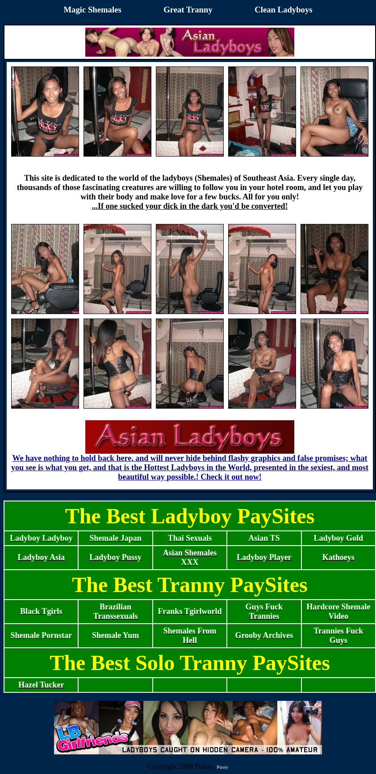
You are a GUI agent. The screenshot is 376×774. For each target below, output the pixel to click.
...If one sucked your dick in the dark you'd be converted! (190, 206)
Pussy (222, 767)
